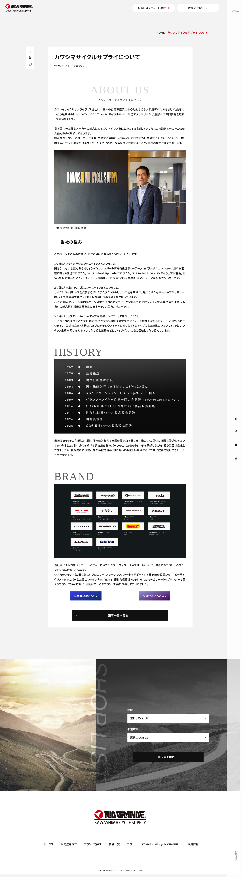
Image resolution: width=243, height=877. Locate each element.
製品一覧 (114, 844)
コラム (131, 844)
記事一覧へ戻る (102, 615)
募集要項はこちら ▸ (86, 596)
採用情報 (193, 844)
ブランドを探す (93, 844)
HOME (161, 32)
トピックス (48, 844)
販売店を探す (198, 8)
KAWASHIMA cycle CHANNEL (161, 844)
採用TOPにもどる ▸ (154, 596)
